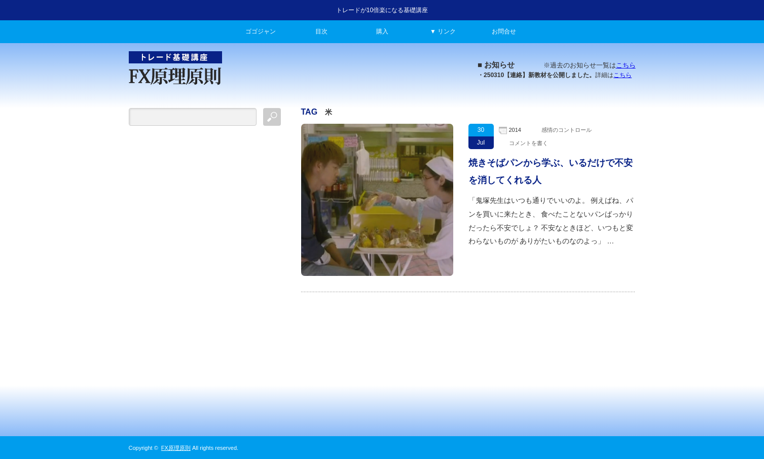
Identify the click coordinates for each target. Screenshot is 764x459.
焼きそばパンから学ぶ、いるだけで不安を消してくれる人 (550, 171)
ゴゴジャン (260, 31)
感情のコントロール (566, 130)
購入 (382, 31)
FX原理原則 (176, 448)
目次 (321, 31)
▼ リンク (443, 31)
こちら (626, 65)
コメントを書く (528, 143)
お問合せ (504, 31)
